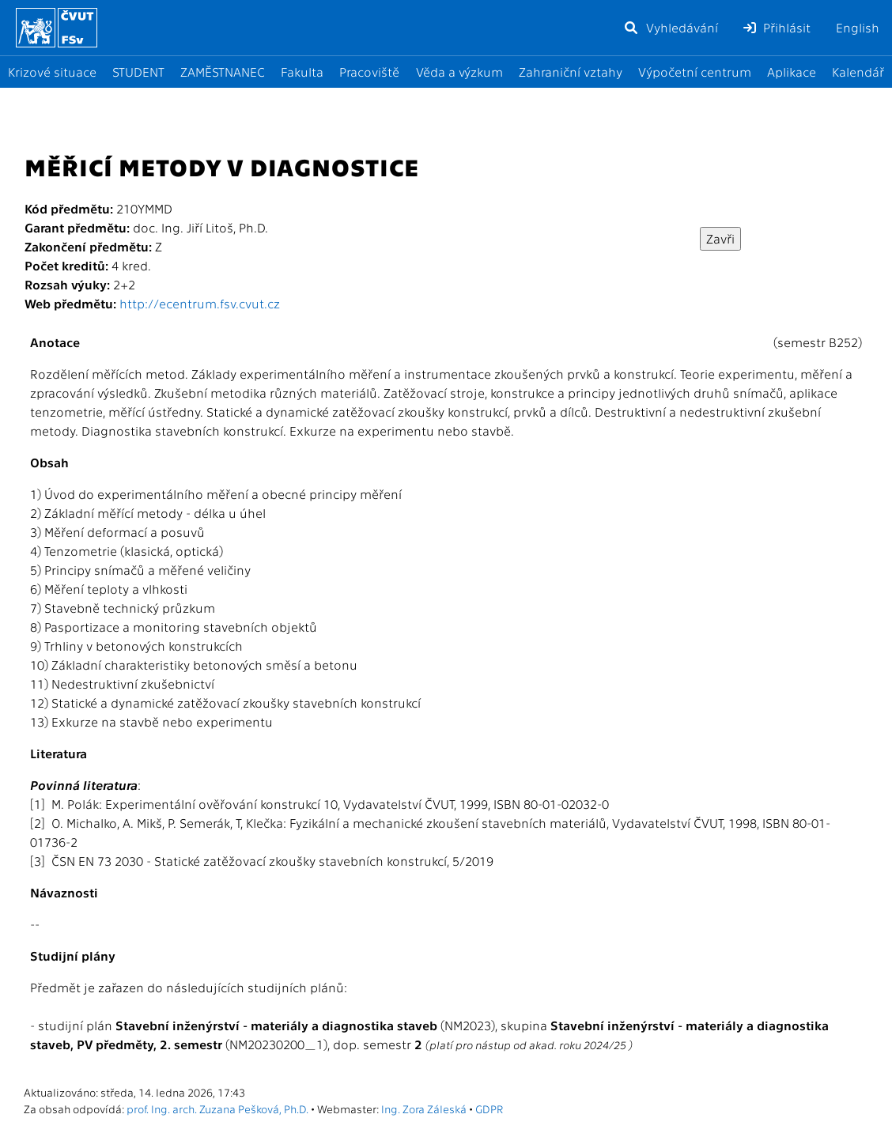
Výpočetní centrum (694, 71)
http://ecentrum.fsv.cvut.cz (199, 303)
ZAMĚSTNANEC (222, 71)
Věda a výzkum (459, 71)
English (857, 27)
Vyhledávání (670, 27)
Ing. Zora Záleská (424, 1108)
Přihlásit (777, 27)
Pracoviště (369, 71)
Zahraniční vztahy (570, 71)
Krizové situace (52, 71)
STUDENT (138, 71)
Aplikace (791, 71)
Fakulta (302, 71)
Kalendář (858, 71)
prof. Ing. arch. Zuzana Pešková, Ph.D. (217, 1108)
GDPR (489, 1108)
